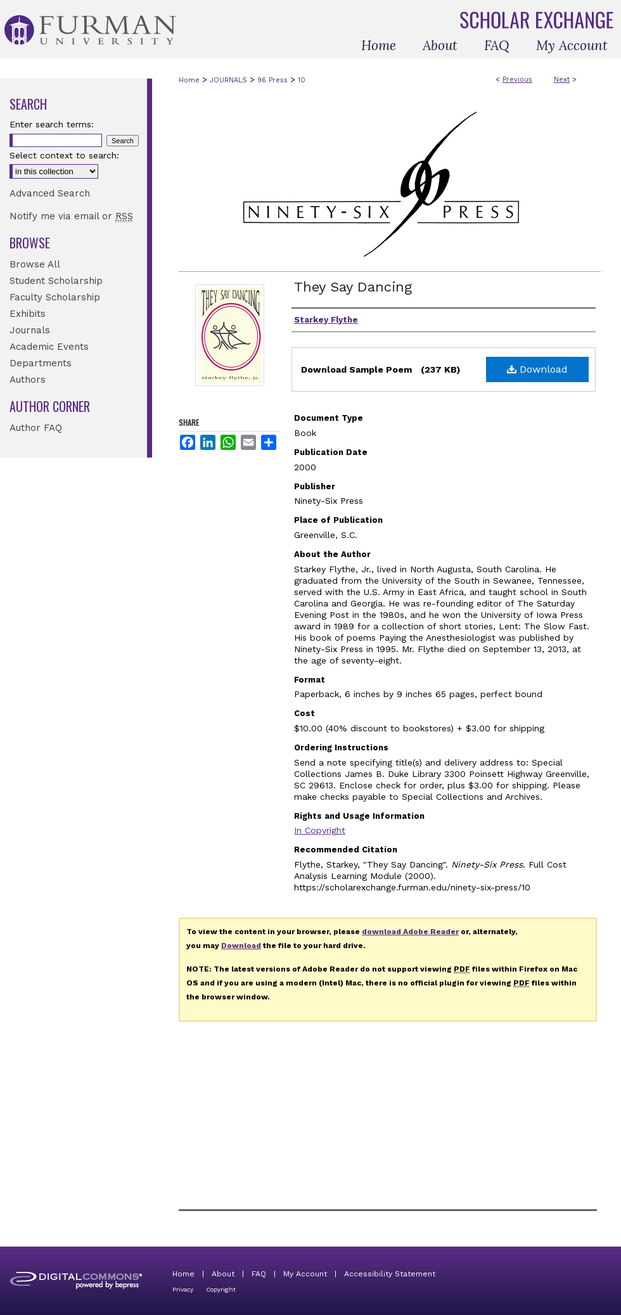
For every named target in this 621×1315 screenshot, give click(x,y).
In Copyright (319, 830)
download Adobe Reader (410, 931)
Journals (30, 330)
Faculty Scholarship (55, 297)
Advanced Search (50, 193)
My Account (305, 1273)
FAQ (259, 1273)
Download (537, 369)
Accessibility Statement (389, 1273)
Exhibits (28, 313)
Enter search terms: (52, 124)
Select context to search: (64, 155)
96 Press (272, 80)
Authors (28, 379)
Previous (517, 79)
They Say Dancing (353, 287)
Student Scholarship (56, 280)
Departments (41, 363)
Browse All (35, 264)
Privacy (182, 1289)
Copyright (221, 1289)
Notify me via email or (71, 216)
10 (301, 80)
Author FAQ (36, 427)
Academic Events (49, 346)
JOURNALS (228, 80)
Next (562, 79)
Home (189, 80)
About (223, 1273)
